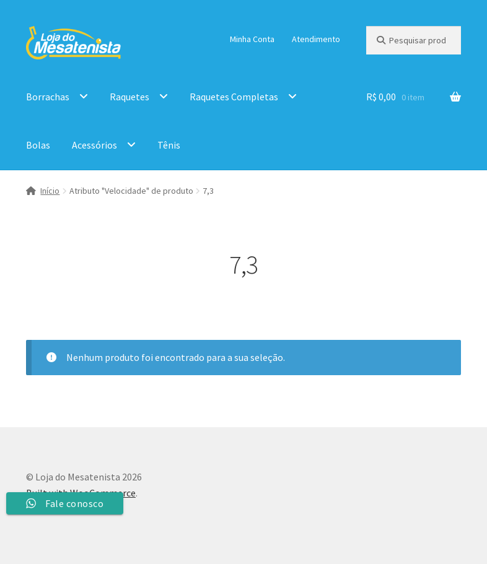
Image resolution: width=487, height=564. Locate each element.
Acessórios (94, 145)
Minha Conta (252, 39)
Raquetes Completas (234, 96)
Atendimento (316, 39)
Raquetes (129, 96)
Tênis (168, 145)
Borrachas (47, 96)
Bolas (38, 145)
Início (49, 190)
